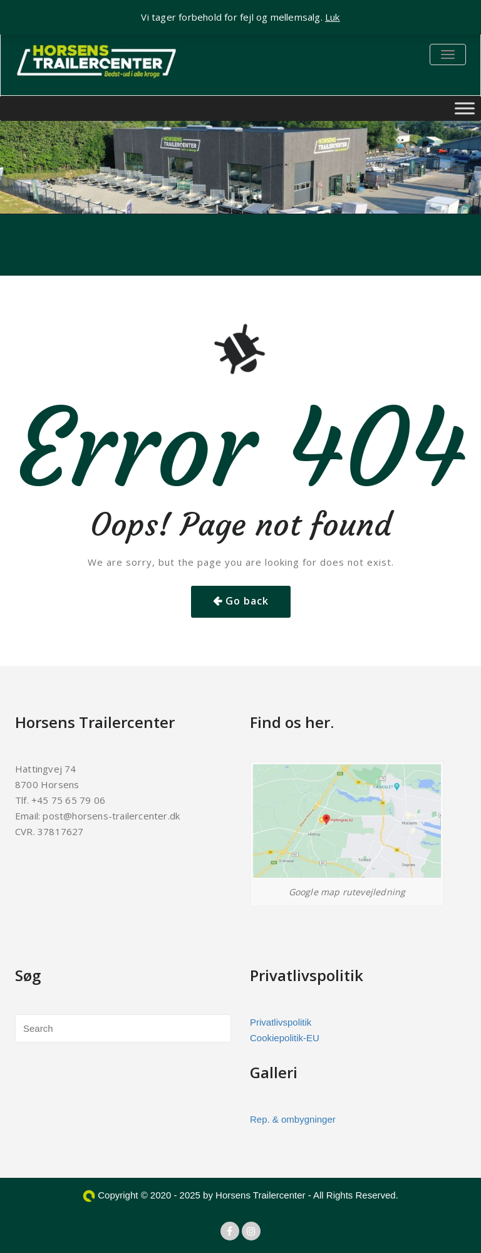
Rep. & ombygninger (293, 1119)
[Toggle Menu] (465, 108)
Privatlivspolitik (280, 1022)
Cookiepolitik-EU (284, 1037)
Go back (247, 601)
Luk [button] (332, 17)
